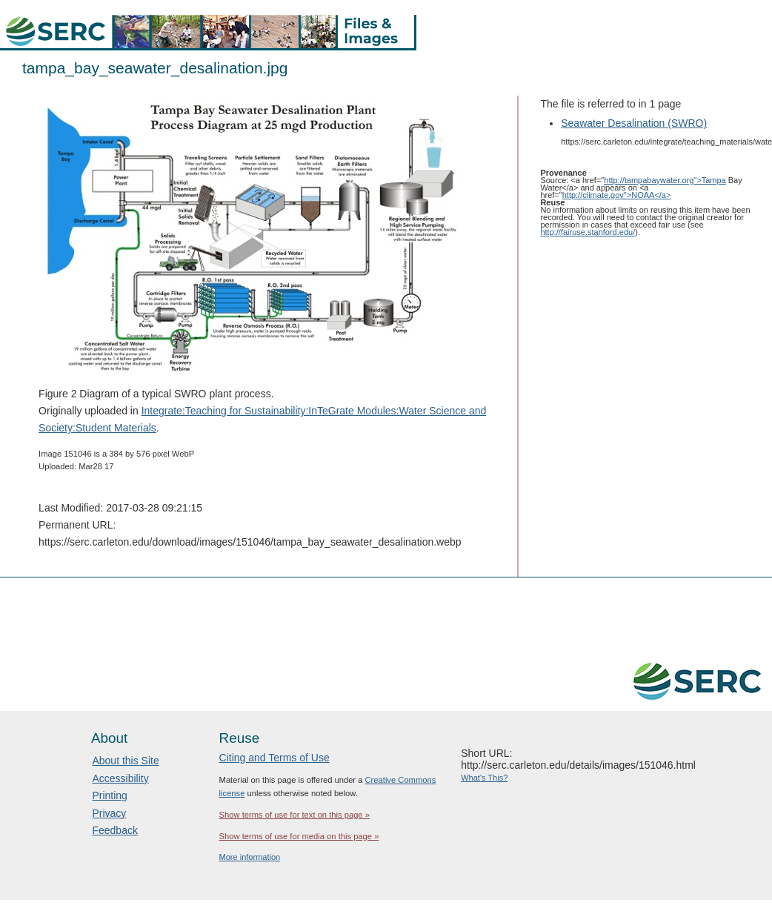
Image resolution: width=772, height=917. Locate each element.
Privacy (109, 813)
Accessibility (120, 778)
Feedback (114, 830)
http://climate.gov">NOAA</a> (616, 195)
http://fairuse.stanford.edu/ (587, 232)
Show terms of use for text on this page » (294, 814)
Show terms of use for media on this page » (299, 836)
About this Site (125, 761)
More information (250, 857)
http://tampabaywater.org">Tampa (664, 180)
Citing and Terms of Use (274, 758)
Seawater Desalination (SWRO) (634, 123)
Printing (109, 795)
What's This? (484, 777)
